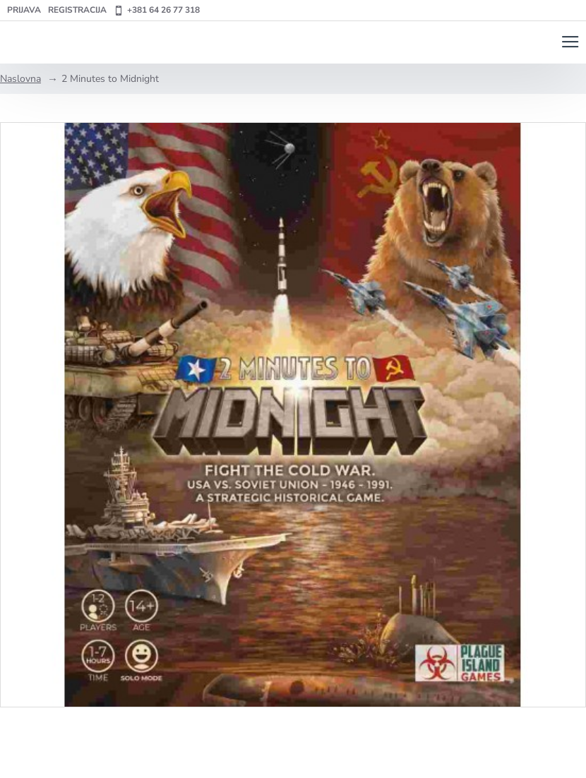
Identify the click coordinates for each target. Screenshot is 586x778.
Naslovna (20, 78)
